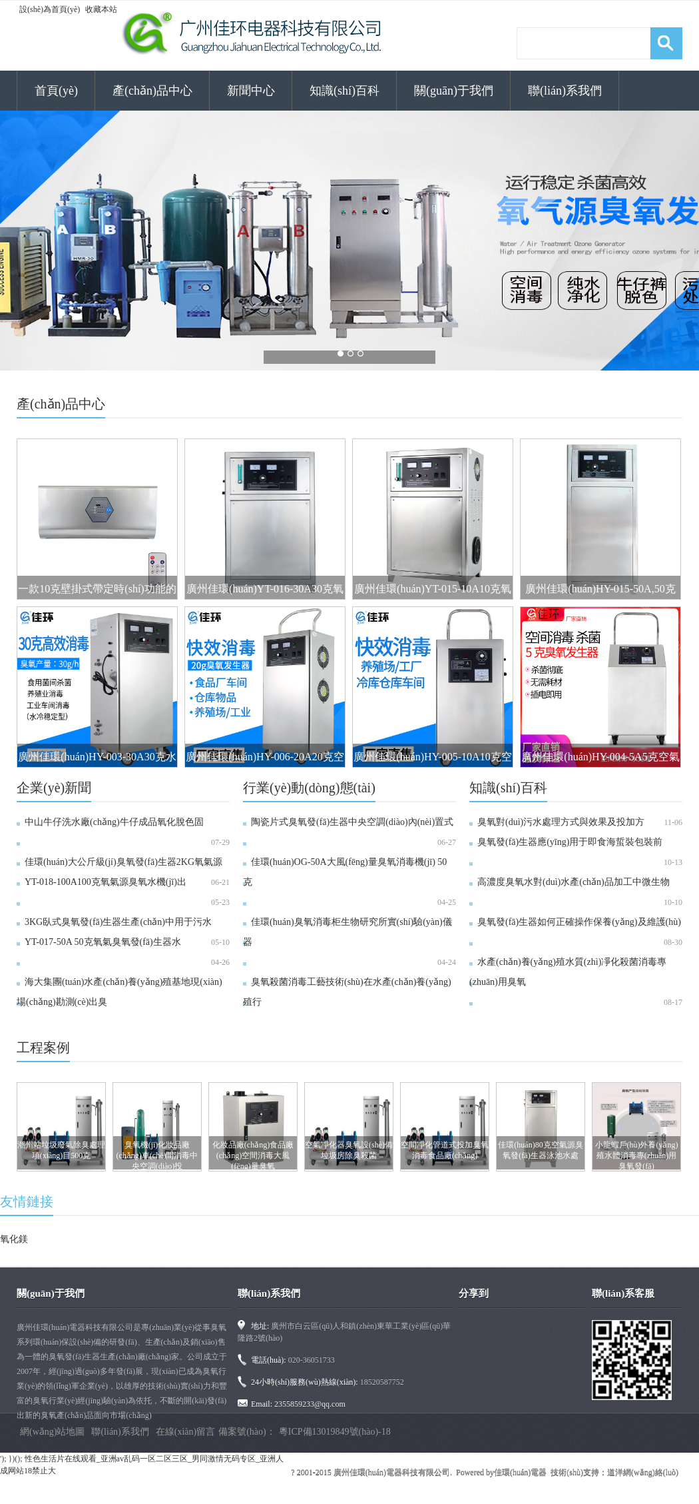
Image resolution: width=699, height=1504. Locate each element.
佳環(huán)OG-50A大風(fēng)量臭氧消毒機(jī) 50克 (345, 872)
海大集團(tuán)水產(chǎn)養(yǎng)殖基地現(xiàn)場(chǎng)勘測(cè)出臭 (119, 992)
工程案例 (43, 1047)
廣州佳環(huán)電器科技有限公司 (392, 1472)
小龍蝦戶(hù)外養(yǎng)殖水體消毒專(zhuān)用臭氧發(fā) (636, 1155)
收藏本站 (101, 9)
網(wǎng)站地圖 (52, 1432)
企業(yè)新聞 (54, 787)
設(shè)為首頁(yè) (49, 9)
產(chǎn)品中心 (152, 90)
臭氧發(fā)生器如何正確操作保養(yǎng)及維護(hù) (579, 922)
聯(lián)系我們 (565, 90)
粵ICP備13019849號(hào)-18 (335, 1432)
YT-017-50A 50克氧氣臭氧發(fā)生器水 (103, 942)
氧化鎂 (14, 1239)
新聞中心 (251, 90)
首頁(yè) (56, 90)
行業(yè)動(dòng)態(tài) (309, 787)
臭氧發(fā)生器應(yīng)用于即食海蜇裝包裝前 (569, 842)
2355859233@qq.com (310, 1404)
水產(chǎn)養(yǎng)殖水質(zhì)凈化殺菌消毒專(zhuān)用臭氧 (567, 972)
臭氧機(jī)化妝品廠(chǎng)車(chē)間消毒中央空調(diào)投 (157, 1155)
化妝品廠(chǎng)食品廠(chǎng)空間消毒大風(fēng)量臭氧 (253, 1155)
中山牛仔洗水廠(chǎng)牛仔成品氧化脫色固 (114, 822)
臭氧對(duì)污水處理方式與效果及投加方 (560, 822)
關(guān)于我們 (453, 90)
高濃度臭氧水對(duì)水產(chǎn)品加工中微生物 (573, 882)
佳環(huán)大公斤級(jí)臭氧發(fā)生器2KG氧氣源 (123, 862)
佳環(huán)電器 (520, 1472)
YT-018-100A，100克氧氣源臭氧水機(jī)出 (105, 882)
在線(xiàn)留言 (185, 1432)
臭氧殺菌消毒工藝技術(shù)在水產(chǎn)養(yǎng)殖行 (347, 992)
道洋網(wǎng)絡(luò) (642, 1472)
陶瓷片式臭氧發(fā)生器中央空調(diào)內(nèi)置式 (352, 822)
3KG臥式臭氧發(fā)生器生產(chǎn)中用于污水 (118, 922)
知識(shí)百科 (344, 90)
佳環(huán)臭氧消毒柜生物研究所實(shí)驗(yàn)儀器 (347, 932)
